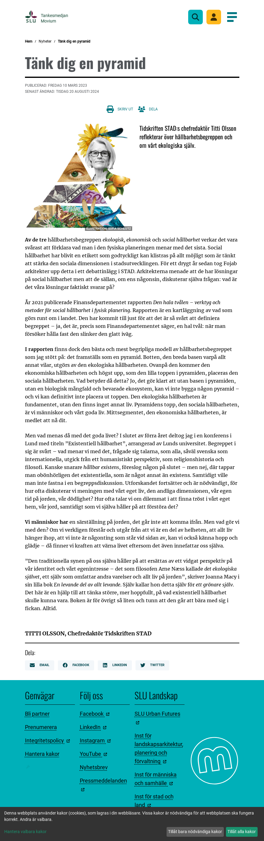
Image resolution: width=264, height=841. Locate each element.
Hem (28, 41)
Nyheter (45, 41)
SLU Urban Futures (157, 718)
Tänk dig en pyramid (74, 41)
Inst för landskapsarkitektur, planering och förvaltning (159, 748)
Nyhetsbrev (94, 767)
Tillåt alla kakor (241, 831)
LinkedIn (115, 665)
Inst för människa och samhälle (156, 778)
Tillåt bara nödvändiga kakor (195, 831)
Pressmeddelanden (103, 784)
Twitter (152, 665)
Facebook (76, 665)
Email (39, 665)
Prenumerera (41, 727)
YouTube (93, 754)
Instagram (95, 740)
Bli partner (37, 714)
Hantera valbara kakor (25, 831)
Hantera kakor (42, 754)
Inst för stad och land (154, 800)
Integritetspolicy (47, 740)
